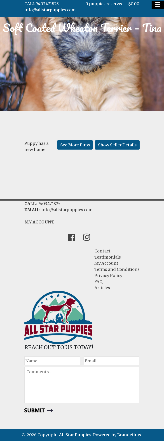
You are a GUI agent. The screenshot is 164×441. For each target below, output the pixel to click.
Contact (102, 251)
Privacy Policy (108, 275)
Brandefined (130, 434)
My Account (106, 263)
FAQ (98, 281)
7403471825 (49, 203)
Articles (102, 287)
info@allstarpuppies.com (50, 9)
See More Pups (75, 145)
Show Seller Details (117, 145)
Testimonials (107, 257)
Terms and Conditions (117, 269)
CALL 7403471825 (41, 3)
